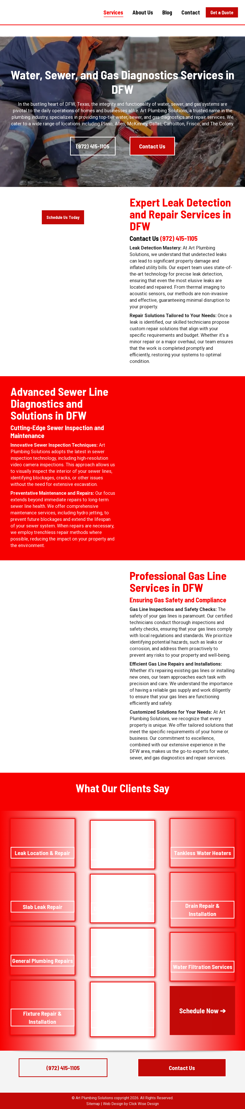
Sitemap (93, 1104)
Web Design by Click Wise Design (131, 1104)
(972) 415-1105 (209, 6)
